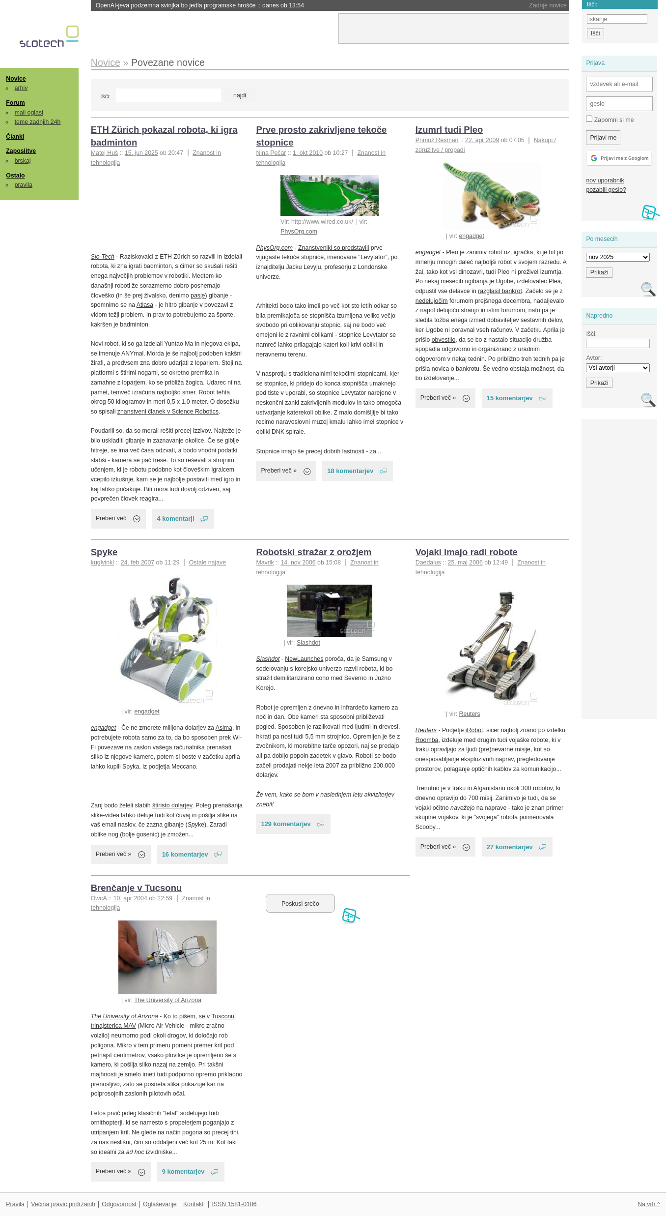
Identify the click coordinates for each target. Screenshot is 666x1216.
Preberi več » (279, 470)
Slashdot (308, 642)
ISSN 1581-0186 (234, 1204)
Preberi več (111, 518)
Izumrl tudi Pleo (449, 129)
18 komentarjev (350, 471)
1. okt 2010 (308, 152)
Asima (224, 727)
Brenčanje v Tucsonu (136, 888)
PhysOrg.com (298, 231)
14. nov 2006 (297, 562)
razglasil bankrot (500, 291)
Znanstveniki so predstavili (333, 247)
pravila (23, 184)
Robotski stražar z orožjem (313, 552)
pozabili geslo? (606, 189)
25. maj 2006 (465, 562)
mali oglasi (29, 112)
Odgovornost (119, 1204)
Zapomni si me (610, 119)
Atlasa (145, 304)
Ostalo (15, 175)
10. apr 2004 (130, 898)
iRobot (474, 730)
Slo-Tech (102, 256)
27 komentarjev (510, 847)
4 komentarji (175, 518)
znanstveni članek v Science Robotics (168, 411)
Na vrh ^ (649, 1204)
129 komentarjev (285, 824)
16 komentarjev (185, 854)
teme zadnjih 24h (38, 122)
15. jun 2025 (141, 152)
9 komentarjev (183, 1171)
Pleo (452, 252)
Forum (15, 102)
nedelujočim (432, 300)
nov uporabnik (605, 180)
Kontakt (193, 1204)
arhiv (21, 88)
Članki (15, 136)
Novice (16, 78)
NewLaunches (304, 658)
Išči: (105, 96)
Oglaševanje (159, 1204)
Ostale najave (207, 562)
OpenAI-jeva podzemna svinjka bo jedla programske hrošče (200, 5)
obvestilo (444, 339)
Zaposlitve (21, 151)
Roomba (427, 740)
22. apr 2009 (482, 140)
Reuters (469, 714)
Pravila (15, 1204)
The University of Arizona (167, 1000)
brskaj (23, 160)
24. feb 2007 (137, 562)
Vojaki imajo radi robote (467, 552)
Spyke (104, 552)
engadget (471, 236)
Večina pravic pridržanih (63, 1204)
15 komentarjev (510, 398)
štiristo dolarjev (172, 805)
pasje (198, 295)
